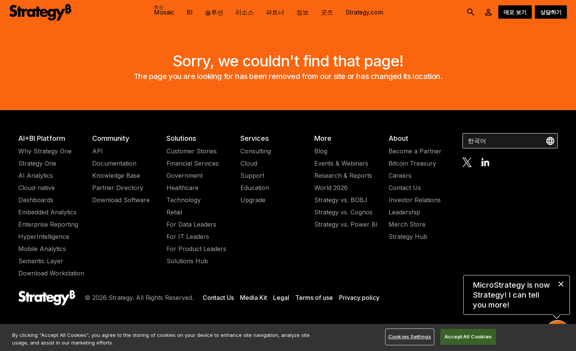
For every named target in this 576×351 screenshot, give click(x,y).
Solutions (181, 138)
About (398, 138)
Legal (281, 297)
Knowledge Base (116, 175)
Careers (400, 175)
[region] (288, 337)
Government (184, 175)
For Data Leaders (191, 224)
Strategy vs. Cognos (343, 212)
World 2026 (331, 188)
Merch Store (407, 224)
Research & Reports (343, 175)
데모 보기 (515, 12)
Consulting (255, 151)
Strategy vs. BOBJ (340, 200)
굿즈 (327, 12)
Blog (320, 151)
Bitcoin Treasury (412, 163)
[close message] (561, 284)
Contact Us (405, 188)
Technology (183, 200)
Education (254, 188)
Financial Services (192, 163)
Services (254, 138)
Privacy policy (359, 297)
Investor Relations (415, 200)
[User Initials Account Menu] (488, 12)
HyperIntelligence (43, 236)
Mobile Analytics (42, 249)
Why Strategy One (45, 151)
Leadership (404, 212)
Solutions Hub (187, 261)
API (97, 151)
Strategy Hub (408, 236)
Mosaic (164, 10)
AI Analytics (35, 175)
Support (252, 175)
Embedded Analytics (47, 212)
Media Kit (253, 297)
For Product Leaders (196, 249)
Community (110, 138)
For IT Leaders (187, 236)
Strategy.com (364, 12)
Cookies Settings (409, 336)
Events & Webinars (341, 163)
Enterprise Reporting (48, 224)
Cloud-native (36, 188)
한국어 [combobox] (477, 141)
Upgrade (253, 200)
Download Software (121, 200)
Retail (174, 212)
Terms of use (314, 297)
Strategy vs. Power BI (346, 224)
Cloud (248, 163)
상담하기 (551, 12)
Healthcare (182, 188)
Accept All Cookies (468, 336)
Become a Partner (415, 151)
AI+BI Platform (41, 138)
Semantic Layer (40, 261)
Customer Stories (191, 151)
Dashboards (35, 200)
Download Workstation (51, 273)
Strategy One (37, 163)
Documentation (114, 163)
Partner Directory (117, 188)
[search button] (471, 12)
